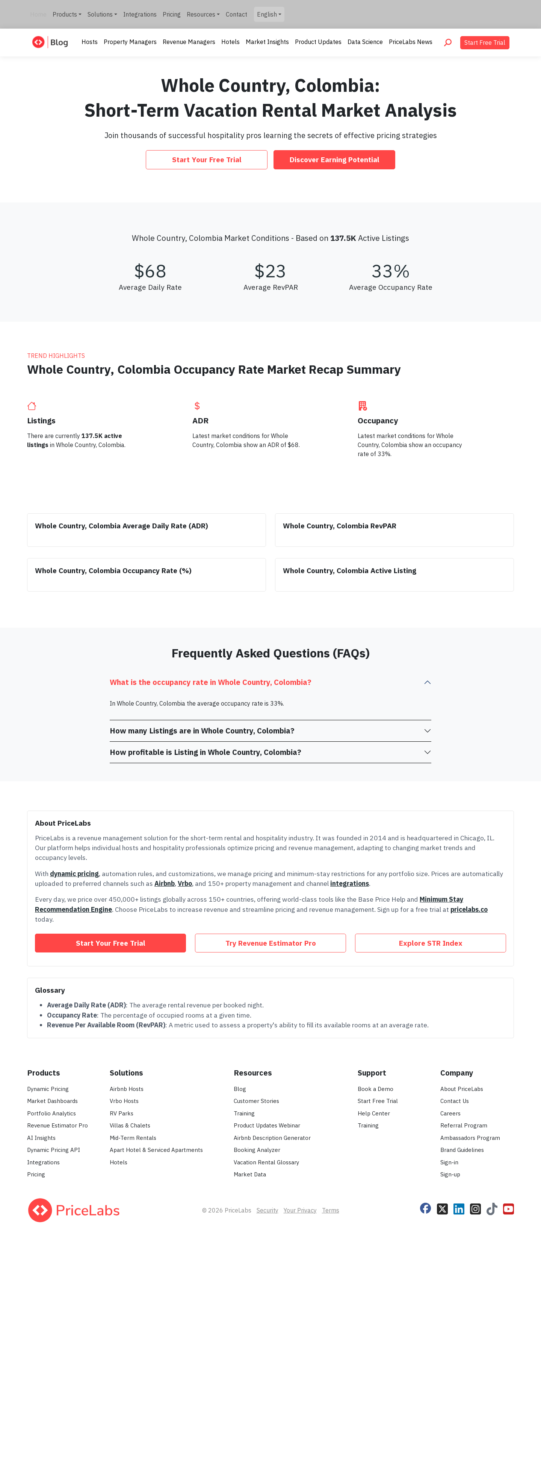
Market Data (250, 1397)
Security (267, 1434)
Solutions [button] (100, 14)
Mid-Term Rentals (133, 1361)
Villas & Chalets (130, 1349)
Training (244, 1336)
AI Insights (41, 1361)
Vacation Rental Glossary (266, 1385)
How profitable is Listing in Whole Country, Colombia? (205, 976)
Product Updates (318, 42)
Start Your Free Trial (207, 159)
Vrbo (185, 1107)
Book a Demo (375, 1312)
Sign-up (450, 1397)
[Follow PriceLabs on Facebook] (425, 1431)
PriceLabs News (410, 42)
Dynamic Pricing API (53, 1373)
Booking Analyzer (257, 1373)
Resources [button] (201, 14)
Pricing (172, 14)
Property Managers (130, 42)
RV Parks (121, 1336)
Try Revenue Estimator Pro (270, 1166)
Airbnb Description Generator (272, 1361)
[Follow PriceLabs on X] (442, 1431)
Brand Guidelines (462, 1373)
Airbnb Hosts (127, 1312)
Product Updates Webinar (267, 1349)
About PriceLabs (461, 1312)
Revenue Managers (189, 42)
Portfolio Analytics (51, 1336)
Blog (240, 1312)
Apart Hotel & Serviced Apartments (156, 1373)
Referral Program (463, 1349)
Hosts (90, 42)
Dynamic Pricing (48, 1312)
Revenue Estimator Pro (57, 1349)
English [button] (267, 14)
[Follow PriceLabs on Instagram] (475, 1431)
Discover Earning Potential (334, 159)
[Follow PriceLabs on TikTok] (492, 1431)
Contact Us (454, 1324)
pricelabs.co (469, 1133)
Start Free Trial (484, 42)
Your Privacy (300, 1434)
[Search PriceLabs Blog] (447, 42)
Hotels (230, 42)
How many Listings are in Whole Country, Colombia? (202, 954)
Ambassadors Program (470, 1361)
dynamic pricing (74, 1097)
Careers (450, 1336)
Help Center (374, 1336)
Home (38, 14)
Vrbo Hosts (124, 1324)
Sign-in (449, 1385)
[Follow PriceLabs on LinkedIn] (458, 1431)
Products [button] (65, 14)
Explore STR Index (430, 1166)
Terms (330, 1434)
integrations (349, 1107)
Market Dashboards (52, 1324)
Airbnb (164, 1107)
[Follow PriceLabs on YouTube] (508, 1431)
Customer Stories (256, 1324)
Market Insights (267, 42)
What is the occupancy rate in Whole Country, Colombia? (210, 906)
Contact (236, 14)
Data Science (365, 42)
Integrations (140, 14)
